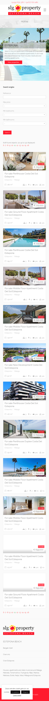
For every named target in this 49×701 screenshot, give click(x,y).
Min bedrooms (8, 111)
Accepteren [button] (15, 692)
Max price (6, 102)
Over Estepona (8, 661)
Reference (7, 93)
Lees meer (17, 695)
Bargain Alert (8, 648)
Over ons (6, 654)
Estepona (8, 180)
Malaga (17, 180)
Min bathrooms (8, 120)
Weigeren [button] (25, 692)
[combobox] (24, 106)
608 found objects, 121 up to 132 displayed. (19, 143)
